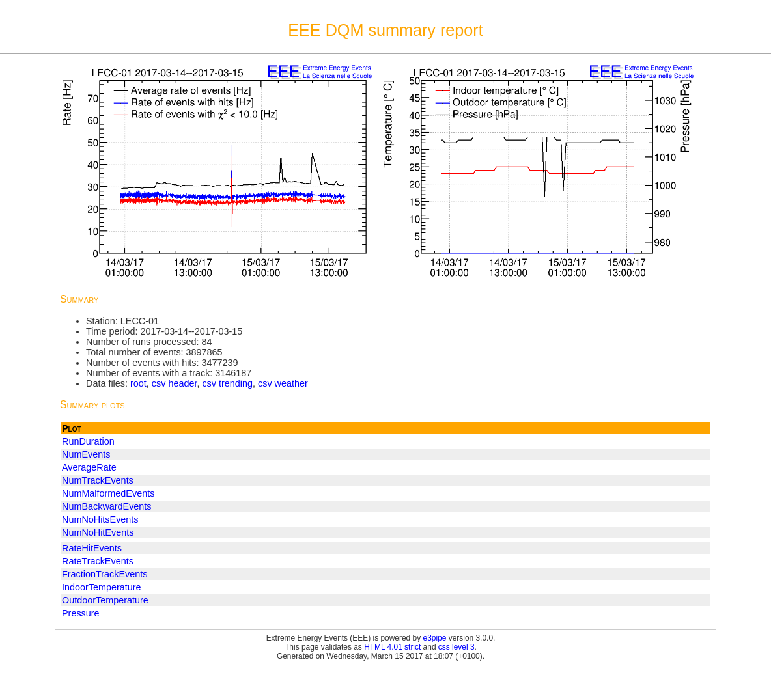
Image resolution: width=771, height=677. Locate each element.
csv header (174, 383)
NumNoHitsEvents (100, 519)
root (138, 383)
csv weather (283, 383)
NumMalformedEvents (108, 493)
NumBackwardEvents (107, 506)
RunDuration (88, 441)
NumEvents (86, 454)
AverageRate (89, 467)
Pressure (81, 613)
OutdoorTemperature (105, 600)
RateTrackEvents (97, 561)
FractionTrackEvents (104, 574)
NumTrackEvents (97, 480)
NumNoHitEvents (97, 532)
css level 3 (456, 647)
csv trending (227, 383)
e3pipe (435, 637)
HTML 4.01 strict (392, 647)
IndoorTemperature (101, 587)
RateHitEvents (92, 548)
